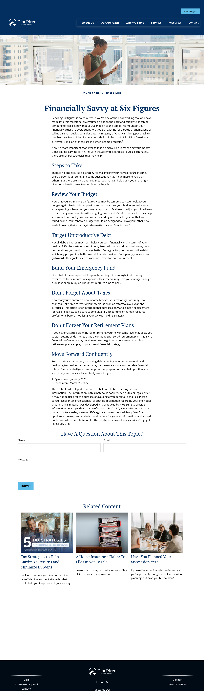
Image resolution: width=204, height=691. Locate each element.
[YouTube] (107, 669)
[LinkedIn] (102, 669)
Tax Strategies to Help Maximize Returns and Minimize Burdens (40, 549)
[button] (88, 14)
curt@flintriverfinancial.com (102, 682)
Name (21, 427)
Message (23, 447)
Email (106, 427)
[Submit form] (26, 473)
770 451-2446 (181, 671)
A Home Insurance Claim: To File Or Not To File (100, 546)
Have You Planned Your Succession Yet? (151, 546)
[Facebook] (97, 669)
